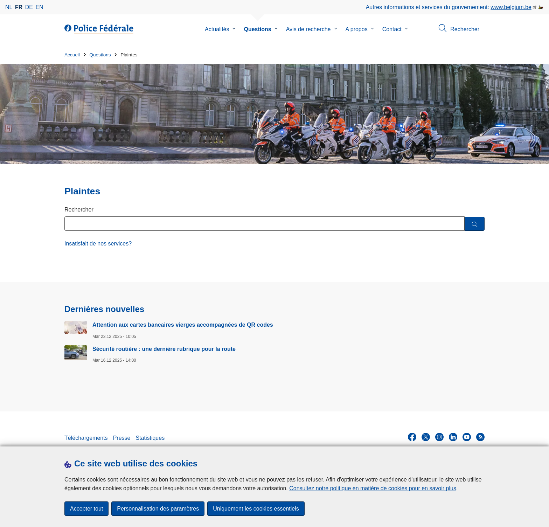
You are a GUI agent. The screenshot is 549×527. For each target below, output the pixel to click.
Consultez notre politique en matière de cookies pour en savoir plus (372, 488)
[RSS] (480, 437)
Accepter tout (86, 509)
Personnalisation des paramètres (158, 509)
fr (18, 7)
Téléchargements (86, 438)
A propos (357, 29)
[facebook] (412, 437)
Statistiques (150, 438)
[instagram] (439, 437)
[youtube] (467, 437)
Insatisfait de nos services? (98, 244)
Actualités (217, 29)
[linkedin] (453, 437)
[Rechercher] (475, 224)
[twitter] (426, 437)
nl (8, 7)
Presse (122, 438)
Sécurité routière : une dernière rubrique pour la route (164, 349)
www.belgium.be (511, 7)
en (39, 7)
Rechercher (78, 210)
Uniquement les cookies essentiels (256, 509)
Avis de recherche (308, 29)
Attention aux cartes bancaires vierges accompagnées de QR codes (182, 325)
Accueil (72, 54)
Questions (257, 29)
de (29, 7)
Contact (392, 29)
